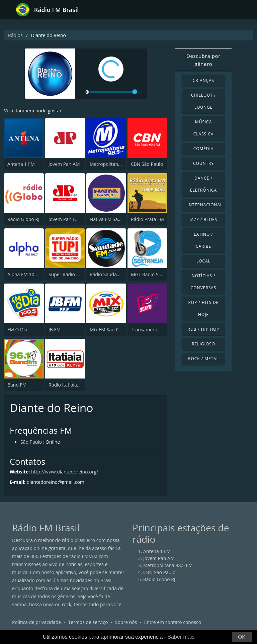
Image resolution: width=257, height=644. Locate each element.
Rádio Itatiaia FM (67, 385)
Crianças (203, 80)
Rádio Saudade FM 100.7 (116, 274)
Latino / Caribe (203, 240)
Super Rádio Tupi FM (71, 274)
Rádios (15, 35)
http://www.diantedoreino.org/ (64, 471)
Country (203, 163)
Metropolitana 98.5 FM (114, 164)
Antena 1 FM (21, 164)
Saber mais (180, 637)
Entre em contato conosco (172, 622)
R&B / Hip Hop (204, 329)
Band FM (16, 385)
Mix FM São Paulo (109, 329)
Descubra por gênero (203, 59)
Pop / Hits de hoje (203, 308)
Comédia (203, 148)
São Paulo (31, 442)
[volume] (113, 92)
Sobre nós (126, 622)
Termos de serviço (88, 622)
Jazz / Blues (204, 219)
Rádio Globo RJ (23, 219)
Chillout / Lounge (203, 101)
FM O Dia (17, 329)
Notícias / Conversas (204, 282)
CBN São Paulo (147, 164)
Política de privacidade (36, 622)
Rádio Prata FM (147, 219)
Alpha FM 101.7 (24, 274)
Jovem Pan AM (64, 164)
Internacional (205, 205)
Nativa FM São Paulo (112, 219)
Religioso (203, 344)
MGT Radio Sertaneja (154, 274)
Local (203, 261)
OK (242, 637)
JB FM (55, 329)
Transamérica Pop (150, 329)
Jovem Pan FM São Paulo (75, 219)
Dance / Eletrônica (203, 184)
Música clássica (203, 128)
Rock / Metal (203, 358)
